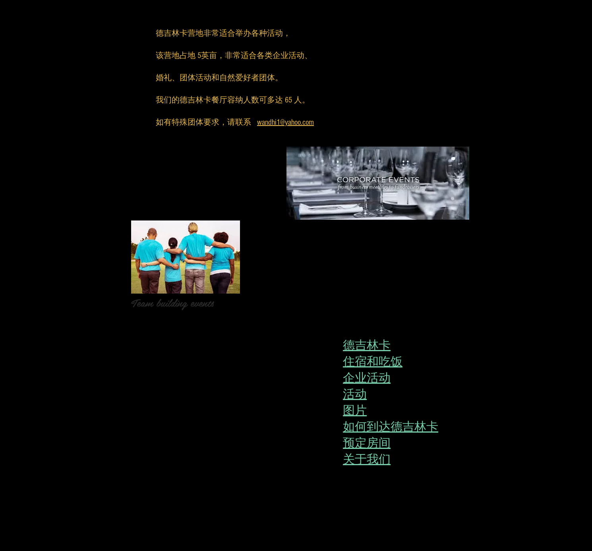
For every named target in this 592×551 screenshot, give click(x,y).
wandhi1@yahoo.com (285, 122)
